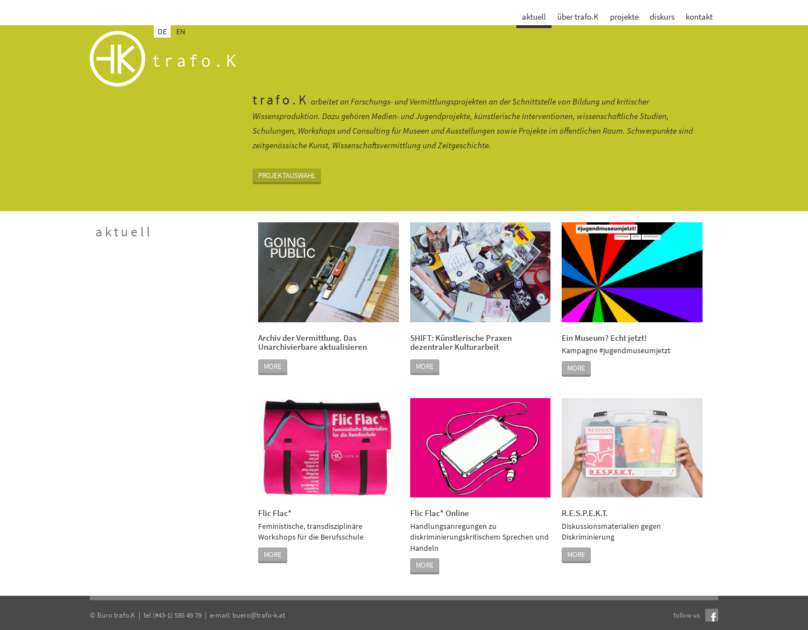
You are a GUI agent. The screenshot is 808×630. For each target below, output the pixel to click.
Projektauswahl (286, 175)
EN (180, 31)
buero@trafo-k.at (258, 615)
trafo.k (163, 59)
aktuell (534, 16)
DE (162, 31)
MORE (273, 366)
